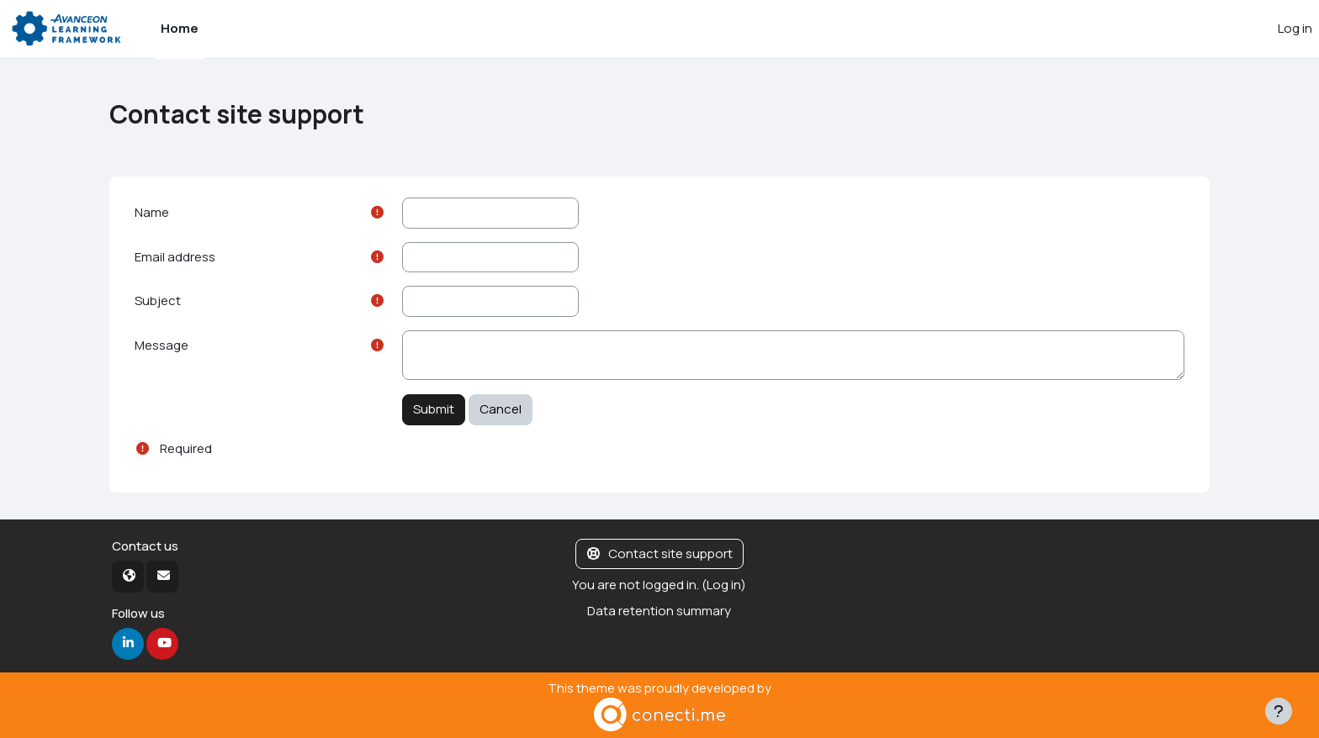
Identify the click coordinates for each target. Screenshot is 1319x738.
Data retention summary (659, 610)
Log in (1295, 28)
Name (152, 212)
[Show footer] (1278, 711)
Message (161, 345)
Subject (158, 300)
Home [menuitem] (180, 28)
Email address (175, 257)
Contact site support (660, 553)
